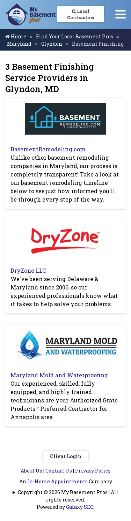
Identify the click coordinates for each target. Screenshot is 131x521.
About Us (31, 470)
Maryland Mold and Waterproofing (59, 375)
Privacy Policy (93, 470)
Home (15, 36)
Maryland (19, 43)
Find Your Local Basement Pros (74, 36)
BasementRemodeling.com (48, 149)
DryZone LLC (28, 270)
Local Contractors (80, 14)
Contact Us (58, 470)
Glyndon (51, 43)
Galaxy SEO (79, 507)
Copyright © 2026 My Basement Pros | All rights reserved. (68, 496)
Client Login (65, 456)
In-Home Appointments (57, 481)
